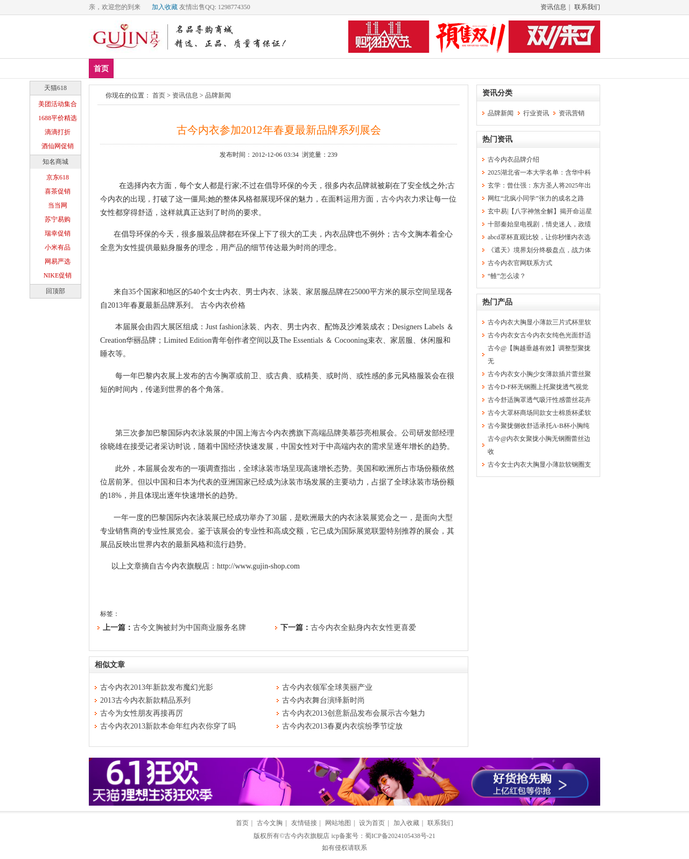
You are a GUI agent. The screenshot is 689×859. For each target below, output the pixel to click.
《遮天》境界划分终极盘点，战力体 (539, 250)
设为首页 (372, 823)
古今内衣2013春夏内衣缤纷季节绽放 (342, 726)
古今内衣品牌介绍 (513, 159)
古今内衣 (396, 199)
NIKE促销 (58, 275)
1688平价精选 (57, 118)
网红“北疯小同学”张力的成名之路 (536, 198)
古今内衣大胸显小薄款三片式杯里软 (539, 322)
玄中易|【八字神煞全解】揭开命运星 (540, 211)
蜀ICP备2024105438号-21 (400, 836)
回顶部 (55, 291)
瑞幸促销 (58, 233)
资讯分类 (497, 93)
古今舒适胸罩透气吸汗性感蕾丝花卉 (539, 400)
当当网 (57, 205)
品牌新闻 (218, 95)
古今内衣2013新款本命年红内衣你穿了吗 (168, 726)
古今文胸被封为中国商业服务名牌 (189, 628)
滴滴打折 (58, 132)
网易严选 (58, 261)
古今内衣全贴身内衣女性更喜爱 (363, 628)
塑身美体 (264, 68)
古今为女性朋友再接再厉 (141, 713)
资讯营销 (572, 113)
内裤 (224, 68)
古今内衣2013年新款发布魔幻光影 (156, 687)
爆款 (160, 68)
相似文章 (110, 665)
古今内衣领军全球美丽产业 (327, 687)
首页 (101, 69)
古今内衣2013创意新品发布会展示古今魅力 (353, 713)
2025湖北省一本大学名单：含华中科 (539, 172)
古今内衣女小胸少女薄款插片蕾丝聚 (539, 374)
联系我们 (587, 7)
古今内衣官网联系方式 (520, 263)
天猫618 (55, 88)
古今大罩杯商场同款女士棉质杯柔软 (539, 413)
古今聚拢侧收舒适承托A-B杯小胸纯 (538, 426)
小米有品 (58, 247)
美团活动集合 (57, 104)
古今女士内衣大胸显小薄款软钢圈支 (539, 464)
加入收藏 (165, 7)
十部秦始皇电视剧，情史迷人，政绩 (539, 224)
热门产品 (497, 302)
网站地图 (338, 823)
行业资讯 (536, 113)
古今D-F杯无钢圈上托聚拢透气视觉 (538, 387)
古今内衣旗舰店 (306, 836)
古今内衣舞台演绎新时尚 (323, 700)
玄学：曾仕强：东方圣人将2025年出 (539, 185)
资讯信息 (553, 7)
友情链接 (304, 823)
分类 (303, 68)
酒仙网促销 (57, 146)
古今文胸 (270, 823)
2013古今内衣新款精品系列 (145, 700)
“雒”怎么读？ (507, 276)
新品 (129, 68)
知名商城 (55, 161)
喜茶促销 (58, 191)
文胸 (192, 68)
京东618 (57, 177)
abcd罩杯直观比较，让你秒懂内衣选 (539, 237)
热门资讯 (497, 139)
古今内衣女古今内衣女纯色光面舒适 (539, 335)
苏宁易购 (58, 219)
